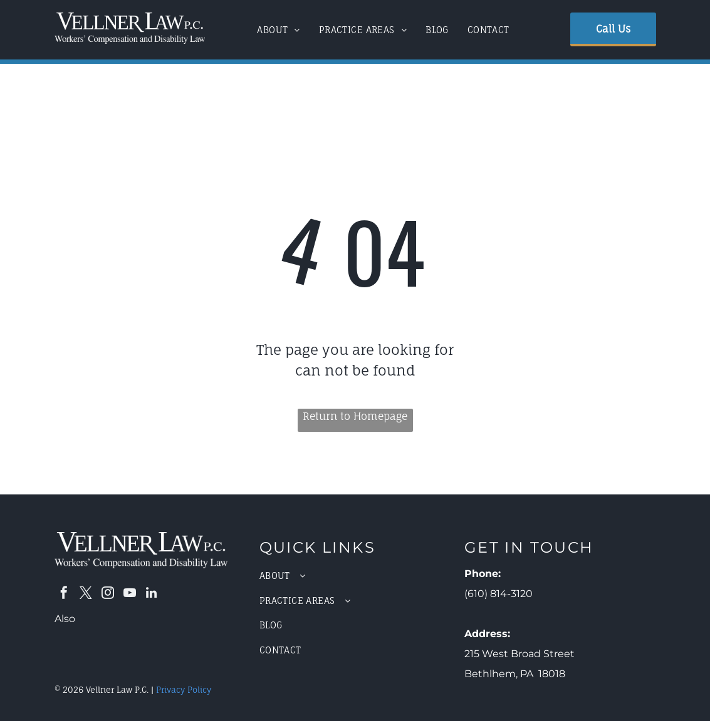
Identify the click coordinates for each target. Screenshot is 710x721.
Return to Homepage (355, 416)
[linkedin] (151, 594)
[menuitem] (279, 29)
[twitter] (85, 594)
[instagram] (107, 594)
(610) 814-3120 (498, 594)
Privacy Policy (183, 690)
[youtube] (129, 594)
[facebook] (64, 594)
